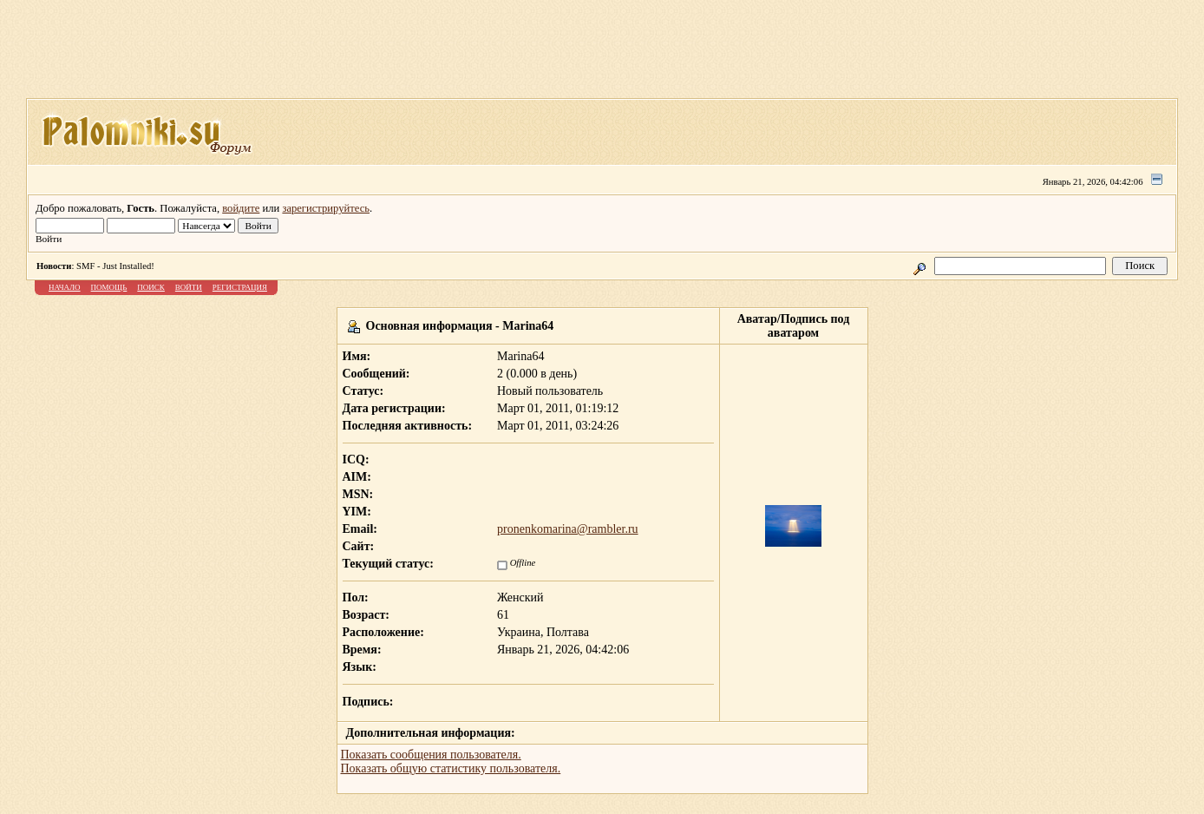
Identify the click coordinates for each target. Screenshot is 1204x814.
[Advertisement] (602, 55)
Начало (65, 287)
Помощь (109, 287)
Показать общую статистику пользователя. (451, 768)
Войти (188, 287)
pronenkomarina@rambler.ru (567, 528)
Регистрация (240, 287)
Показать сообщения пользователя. (431, 754)
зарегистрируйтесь (326, 208)
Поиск (151, 287)
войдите (240, 208)
